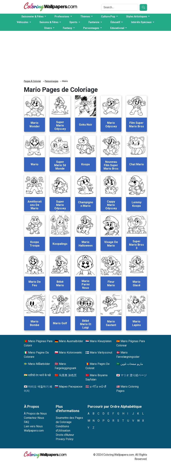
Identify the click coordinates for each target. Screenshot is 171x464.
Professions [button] (62, 16)
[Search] (119, 7)
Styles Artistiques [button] (137, 16)
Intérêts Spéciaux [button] (141, 22)
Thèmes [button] (85, 16)
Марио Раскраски (70, 386)
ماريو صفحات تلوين (132, 364)
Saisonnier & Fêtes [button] (32, 16)
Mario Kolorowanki (70, 352)
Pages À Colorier (32, 81)
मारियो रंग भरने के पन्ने (39, 375)
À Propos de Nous (35, 413)
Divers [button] (48, 28)
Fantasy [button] (68, 28)
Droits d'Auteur (65, 435)
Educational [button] (117, 28)
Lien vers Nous (33, 426)
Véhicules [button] (23, 22)
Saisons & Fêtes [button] (49, 22)
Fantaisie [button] (94, 22)
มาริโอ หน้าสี (98, 386)
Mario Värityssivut (101, 352)
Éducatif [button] (115, 22)
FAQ (26, 422)
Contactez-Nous (34, 417)
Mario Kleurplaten (101, 341)
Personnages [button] (91, 28)
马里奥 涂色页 (68, 375)
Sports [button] (73, 22)
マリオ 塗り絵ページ (134, 375)
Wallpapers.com (34, 430)
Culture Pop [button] (108, 16)
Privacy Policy (64, 439)
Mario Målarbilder (39, 364)
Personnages (51, 81)
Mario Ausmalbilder (71, 341)
